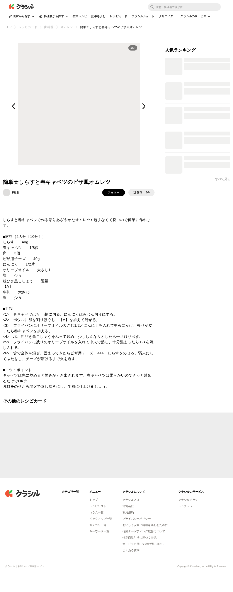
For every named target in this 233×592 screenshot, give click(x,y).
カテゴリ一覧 (97, 525)
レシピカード (118, 16)
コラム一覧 (96, 512)
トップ (93, 499)
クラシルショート (142, 16)
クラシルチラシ (188, 499)
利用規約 (128, 512)
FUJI (15, 192)
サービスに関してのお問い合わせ (143, 544)
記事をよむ (98, 16)
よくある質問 (130, 550)
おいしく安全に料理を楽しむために (145, 525)
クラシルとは (130, 499)
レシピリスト (97, 506)
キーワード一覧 (99, 531)
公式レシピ (80, 16)
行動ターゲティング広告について (143, 531)
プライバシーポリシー (136, 518)
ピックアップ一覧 (100, 518)
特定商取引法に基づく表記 (139, 537)
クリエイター (167, 16)
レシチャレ (185, 506)
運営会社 (128, 506)
